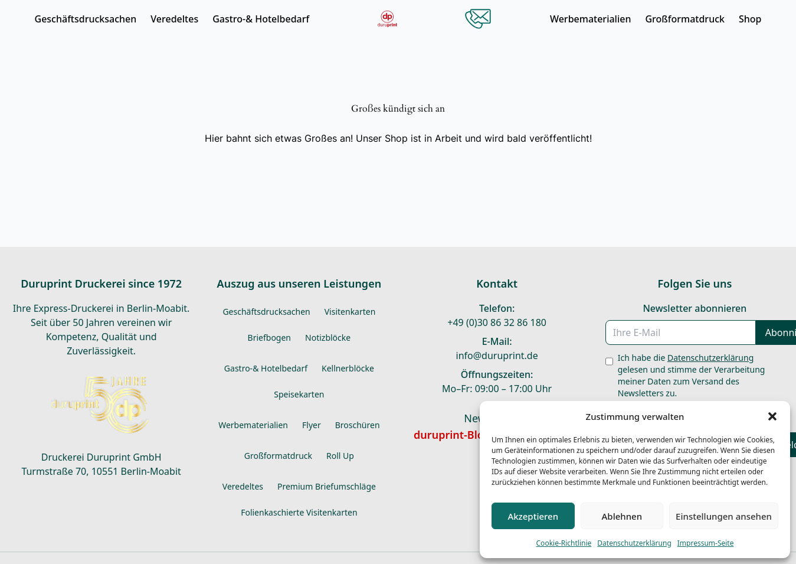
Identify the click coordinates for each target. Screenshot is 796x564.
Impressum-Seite (705, 543)
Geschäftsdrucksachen (86, 18)
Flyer (311, 425)
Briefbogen (269, 337)
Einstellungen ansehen (724, 516)
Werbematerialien (590, 18)
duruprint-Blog (452, 435)
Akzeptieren (532, 516)
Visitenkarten (350, 311)
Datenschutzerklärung (634, 543)
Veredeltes (174, 18)
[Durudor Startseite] (387, 19)
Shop (750, 18)
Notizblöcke (327, 337)
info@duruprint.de (497, 355)
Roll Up (340, 455)
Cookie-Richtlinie (564, 543)
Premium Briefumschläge (326, 486)
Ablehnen (622, 516)
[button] (772, 416)
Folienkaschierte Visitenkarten (299, 512)
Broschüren (357, 425)
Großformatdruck (685, 18)
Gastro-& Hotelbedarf (260, 18)
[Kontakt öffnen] (478, 19)
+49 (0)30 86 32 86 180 (496, 322)
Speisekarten (299, 394)
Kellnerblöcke (348, 368)
